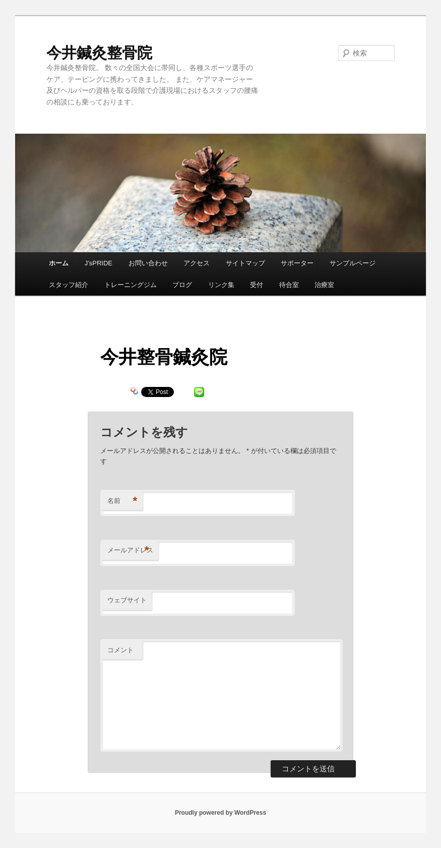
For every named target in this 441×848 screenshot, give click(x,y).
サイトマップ (245, 263)
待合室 (289, 285)
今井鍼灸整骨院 (99, 52)
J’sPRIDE (98, 263)
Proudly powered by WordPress (220, 812)
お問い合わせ (148, 263)
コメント (120, 650)
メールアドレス (130, 550)
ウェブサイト (127, 600)
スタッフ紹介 (68, 285)
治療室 (324, 285)
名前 (122, 501)
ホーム (59, 263)
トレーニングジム (130, 285)
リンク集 (221, 285)
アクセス (196, 263)
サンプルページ (352, 263)
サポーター (297, 263)
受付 (256, 285)
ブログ (182, 285)
